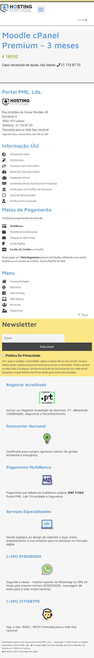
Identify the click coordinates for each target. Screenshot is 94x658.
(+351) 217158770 (23, 601)
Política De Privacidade (23, 356)
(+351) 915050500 (23, 556)
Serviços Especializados (28, 511)
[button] (41, 9)
